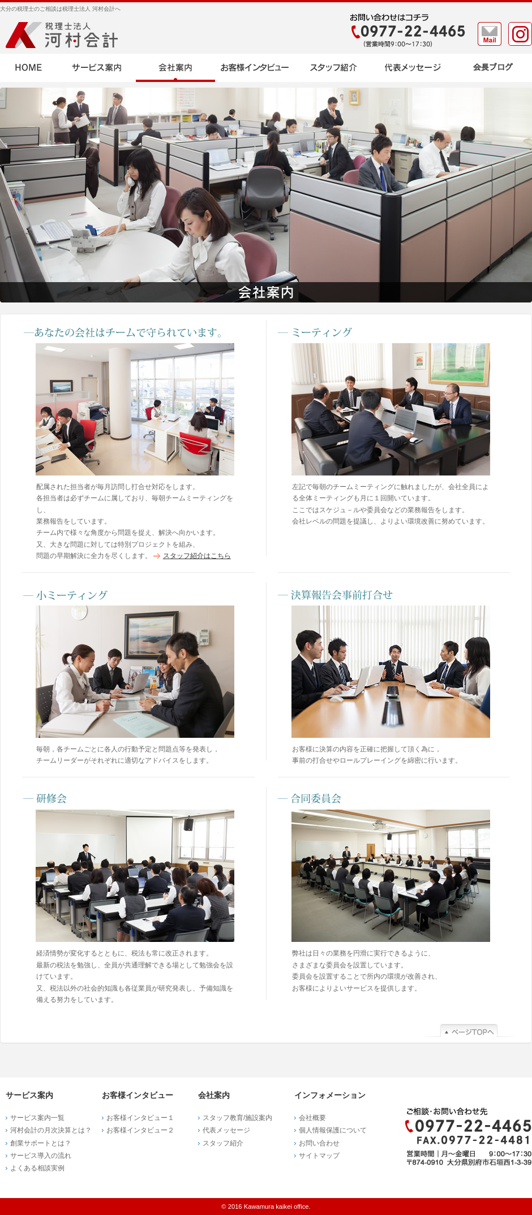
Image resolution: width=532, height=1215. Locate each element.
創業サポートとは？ (40, 1143)
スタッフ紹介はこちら (197, 556)
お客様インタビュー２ (140, 1130)
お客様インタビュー (254, 68)
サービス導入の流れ (40, 1156)
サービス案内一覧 (37, 1118)
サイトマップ (319, 1156)
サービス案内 (96, 68)
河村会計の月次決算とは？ (51, 1130)
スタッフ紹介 (334, 68)
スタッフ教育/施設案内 (237, 1118)
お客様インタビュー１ (140, 1118)
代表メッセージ (413, 68)
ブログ (492, 68)
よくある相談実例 (37, 1168)
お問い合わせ (319, 1143)
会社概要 (312, 1118)
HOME (28, 68)
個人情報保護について (333, 1130)
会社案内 (175, 68)
